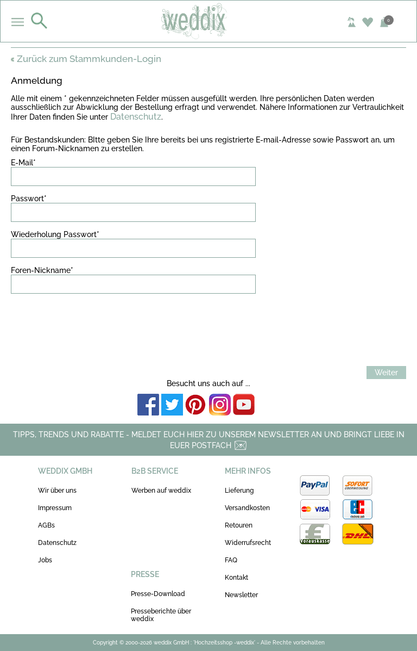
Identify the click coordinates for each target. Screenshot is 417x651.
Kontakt (236, 577)
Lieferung (239, 490)
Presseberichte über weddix (161, 615)
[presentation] (93, 323)
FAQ (231, 560)
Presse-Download (158, 594)
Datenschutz (135, 116)
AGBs (46, 525)
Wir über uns (57, 490)
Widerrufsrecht (248, 543)
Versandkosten (247, 508)
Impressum (55, 508)
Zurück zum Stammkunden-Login (86, 58)
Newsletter (241, 595)
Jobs (45, 560)
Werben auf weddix (161, 490)
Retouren (238, 525)
